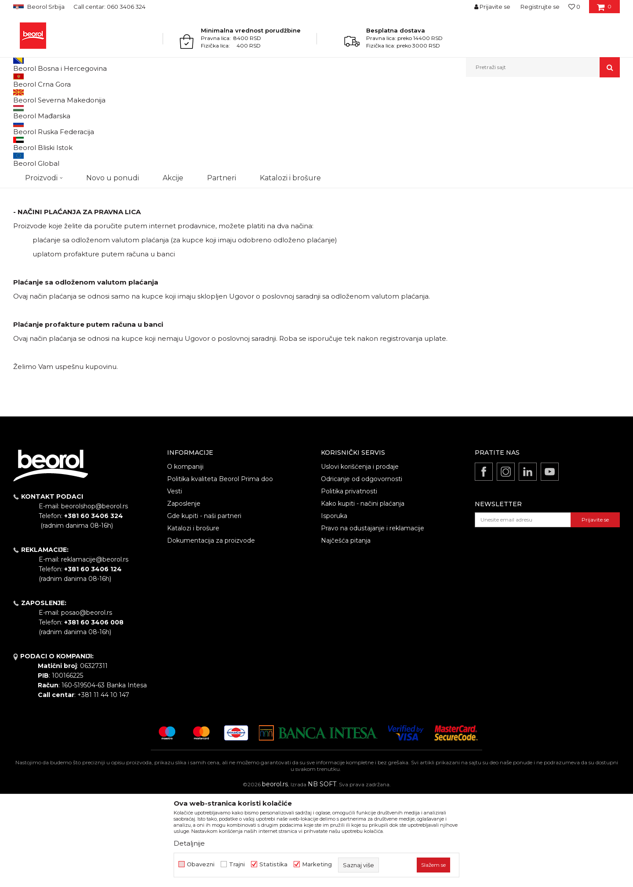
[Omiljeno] (574, 6)
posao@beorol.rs (86, 703)
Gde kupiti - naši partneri (204, 606)
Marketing (317, 864)
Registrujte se (540, 6)
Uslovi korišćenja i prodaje (360, 557)
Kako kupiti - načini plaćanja (362, 594)
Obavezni (201, 864)
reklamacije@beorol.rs (94, 650)
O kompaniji (185, 557)
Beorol (21, 96)
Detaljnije (189, 843)
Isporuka (334, 606)
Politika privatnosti (349, 582)
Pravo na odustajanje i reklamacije (372, 619)
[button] (543, 67)
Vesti (174, 582)
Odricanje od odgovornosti (361, 569)
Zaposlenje (183, 594)
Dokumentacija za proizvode (211, 631)
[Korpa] (604, 9)
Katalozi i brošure (193, 619)
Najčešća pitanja (346, 631)
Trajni (237, 864)
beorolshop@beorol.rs (94, 597)
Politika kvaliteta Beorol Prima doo (220, 569)
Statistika (273, 864)
